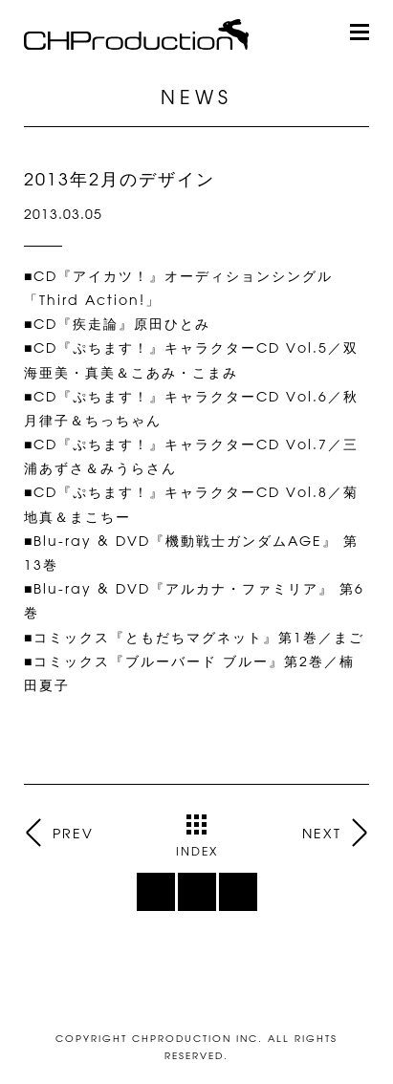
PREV (72, 833)
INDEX (197, 835)
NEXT (321, 833)
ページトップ (197, 987)
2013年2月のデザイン (119, 178)
